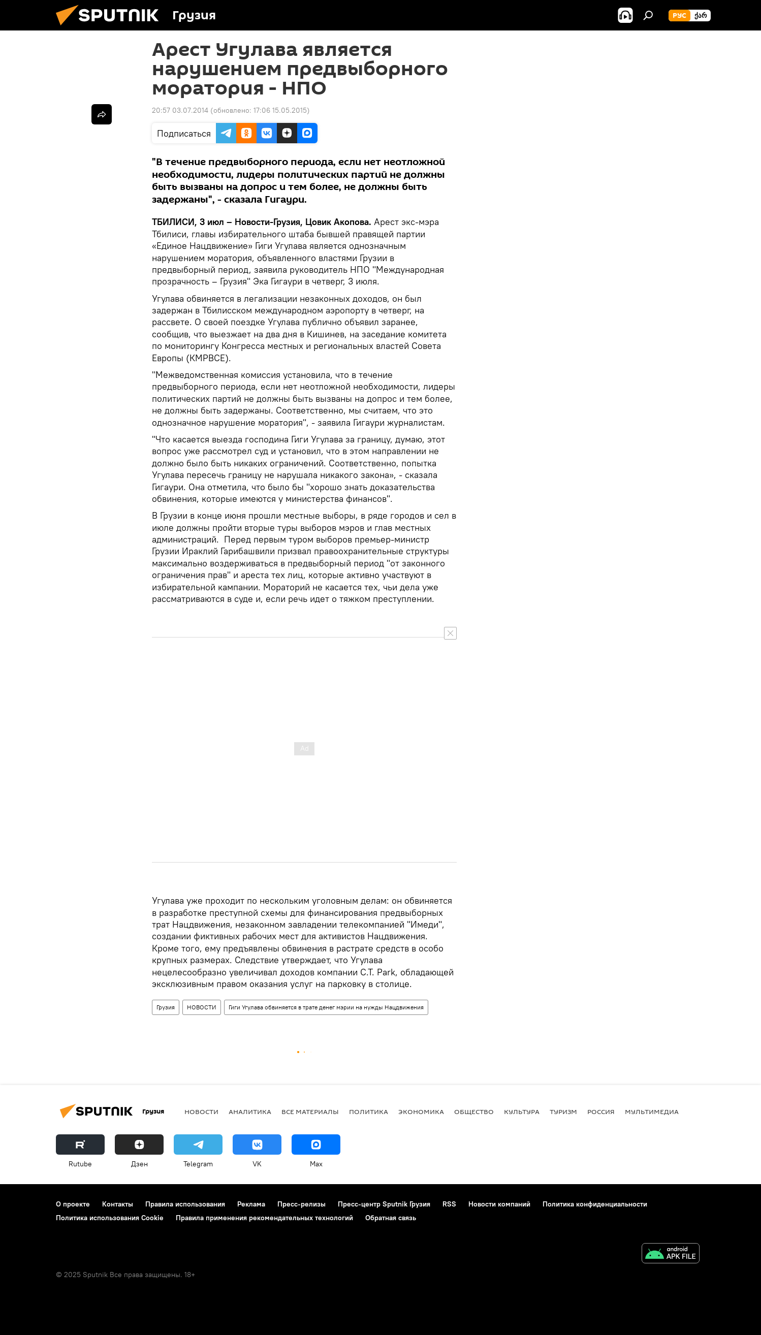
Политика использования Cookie (110, 1217)
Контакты (117, 1204)
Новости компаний (499, 1204)
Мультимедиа (652, 1111)
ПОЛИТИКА (368, 1111)
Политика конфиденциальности (595, 1204)
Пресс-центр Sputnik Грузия (384, 1204)
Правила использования (185, 1204)
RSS (449, 1204)
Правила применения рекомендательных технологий (264, 1217)
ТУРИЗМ (563, 1111)
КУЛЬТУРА (522, 1111)
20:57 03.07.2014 (180, 110)
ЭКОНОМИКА (421, 1111)
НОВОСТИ (201, 1007)
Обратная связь (390, 1217)
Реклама (251, 1204)
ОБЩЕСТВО (474, 1111)
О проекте (73, 1204)
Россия (601, 1111)
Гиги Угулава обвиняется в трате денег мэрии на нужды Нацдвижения (326, 1007)
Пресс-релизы (301, 1204)
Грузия (165, 1007)
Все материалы (310, 1111)
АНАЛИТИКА (250, 1111)
